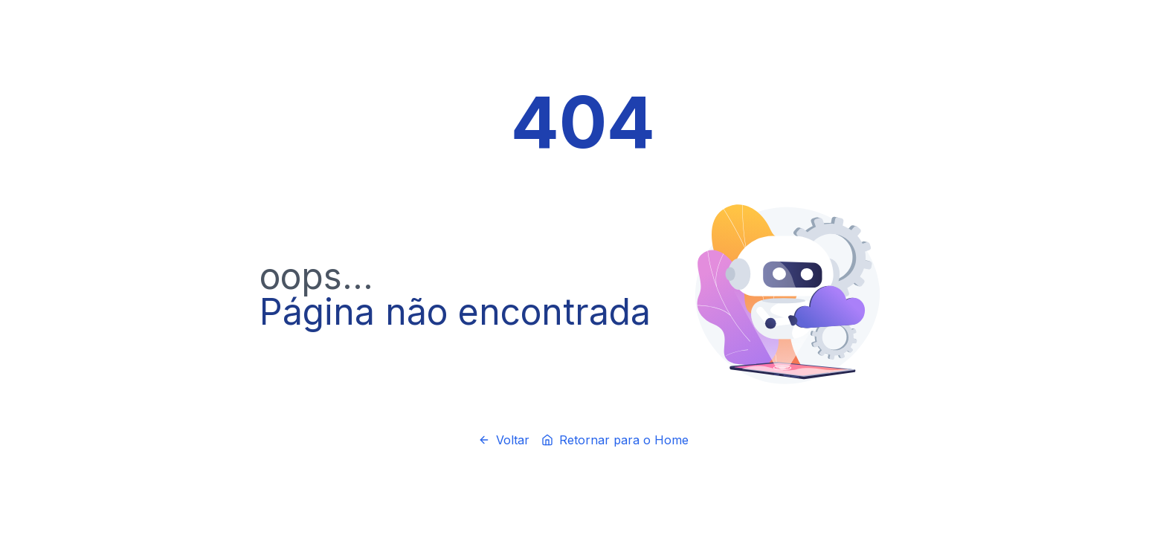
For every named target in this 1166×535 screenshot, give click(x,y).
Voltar (503, 439)
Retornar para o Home (615, 439)
